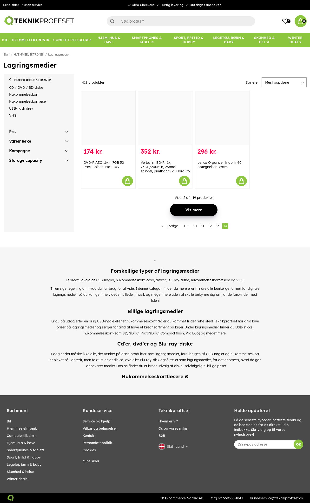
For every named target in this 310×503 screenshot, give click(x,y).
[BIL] (5, 40)
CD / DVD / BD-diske (26, 87)
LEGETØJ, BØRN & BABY (24, 464)
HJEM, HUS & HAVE (21, 443)
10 (195, 226)
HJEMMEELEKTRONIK (29, 54)
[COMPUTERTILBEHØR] (72, 40)
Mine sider (11, 5)
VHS (12, 115)
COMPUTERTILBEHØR (21, 436)
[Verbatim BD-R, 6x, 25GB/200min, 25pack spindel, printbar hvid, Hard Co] (165, 118)
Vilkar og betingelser (100, 428)
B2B (161, 436)
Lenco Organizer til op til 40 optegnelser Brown (220, 164)
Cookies (89, 450)
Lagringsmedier (59, 54)
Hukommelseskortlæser (28, 101)
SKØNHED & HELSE (20, 472)
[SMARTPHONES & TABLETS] (146, 40)
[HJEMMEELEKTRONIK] (30, 40)
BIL (9, 421)
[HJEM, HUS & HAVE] (109, 40)
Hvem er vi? (168, 421)
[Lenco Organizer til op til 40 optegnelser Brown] (222, 118)
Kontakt (89, 436)
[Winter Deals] (295, 40)
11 (202, 226)
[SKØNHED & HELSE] (264, 40)
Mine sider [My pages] (91, 461)
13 (217, 226)
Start (6, 54)
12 (210, 226)
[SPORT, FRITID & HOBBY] (188, 40)
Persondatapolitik (97, 443)
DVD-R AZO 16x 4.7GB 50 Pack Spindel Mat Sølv (104, 164)
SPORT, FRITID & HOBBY (24, 457)
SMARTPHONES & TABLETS (25, 450)
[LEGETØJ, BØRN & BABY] (229, 40)
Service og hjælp (96, 421)
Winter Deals (295, 40)
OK (298, 444)
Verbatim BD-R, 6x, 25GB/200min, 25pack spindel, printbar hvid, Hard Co (165, 166)
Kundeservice (32, 5)
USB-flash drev (21, 108)
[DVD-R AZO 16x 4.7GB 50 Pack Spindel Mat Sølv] (108, 118)
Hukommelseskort (24, 94)
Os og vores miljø (172, 428)
